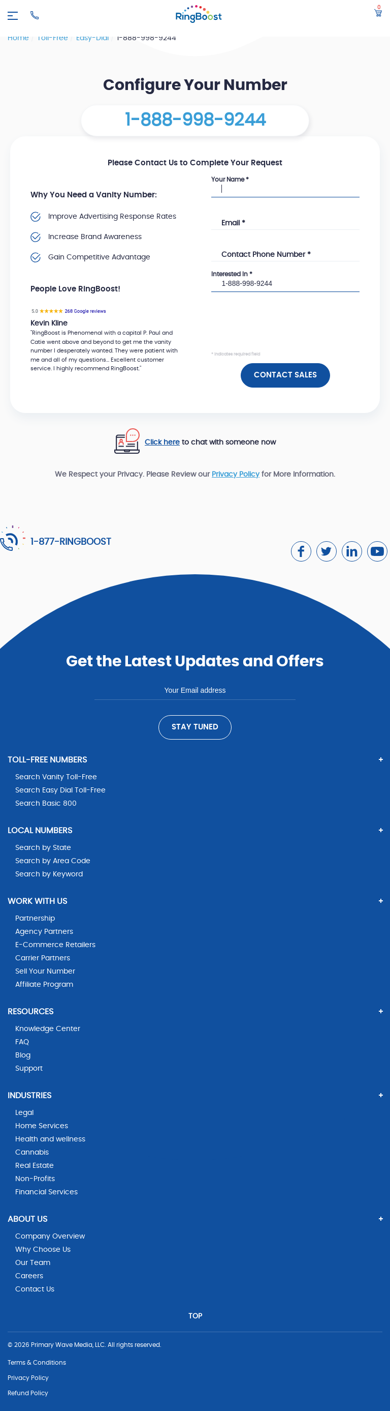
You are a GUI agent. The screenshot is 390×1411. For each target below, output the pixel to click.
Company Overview (50, 1236)
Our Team (32, 1263)
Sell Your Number (45, 971)
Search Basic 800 (46, 803)
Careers (29, 1276)
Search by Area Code (52, 861)
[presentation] (288, 330)
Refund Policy (28, 1393)
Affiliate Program (44, 984)
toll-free (53, 38)
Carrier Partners (42, 958)
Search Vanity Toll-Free (56, 777)
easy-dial (93, 38)
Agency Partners (44, 931)
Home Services (41, 1126)
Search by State (43, 847)
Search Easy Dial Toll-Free (60, 790)
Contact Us (34, 1289)
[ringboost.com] (199, 15)
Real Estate (34, 1165)
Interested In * (231, 274)
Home (19, 38)
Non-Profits (35, 1179)
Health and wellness (50, 1139)
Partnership (35, 918)
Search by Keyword (49, 874)
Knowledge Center (47, 1029)
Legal (24, 1112)
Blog (22, 1055)
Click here (162, 442)
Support (29, 1068)
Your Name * (230, 180)
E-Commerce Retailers (55, 945)
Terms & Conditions (37, 1363)
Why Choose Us (43, 1249)
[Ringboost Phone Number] (34, 15)
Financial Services (46, 1192)
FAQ (22, 1042)
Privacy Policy (235, 474)
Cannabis (32, 1152)
